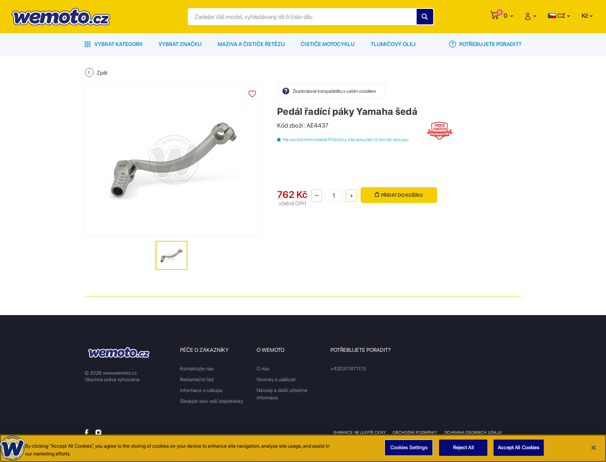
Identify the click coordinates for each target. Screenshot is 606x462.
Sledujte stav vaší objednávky (211, 401)
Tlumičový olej (393, 44)
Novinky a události (276, 379)
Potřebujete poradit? (485, 44)
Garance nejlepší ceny (360, 432)
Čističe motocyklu (328, 44)
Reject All (463, 452)
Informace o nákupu (201, 390)
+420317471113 (348, 369)
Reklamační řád (196, 379)
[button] (508, 15)
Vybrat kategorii (114, 44)
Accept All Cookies (518, 452)
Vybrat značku (180, 44)
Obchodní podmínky (415, 432)
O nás (263, 369)
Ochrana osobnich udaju (473, 432)
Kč (585, 15)
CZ (556, 15)
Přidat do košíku (399, 195)
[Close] (593, 451)
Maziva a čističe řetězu (251, 44)
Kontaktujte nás (197, 369)
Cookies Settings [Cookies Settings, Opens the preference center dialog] (408, 452)
